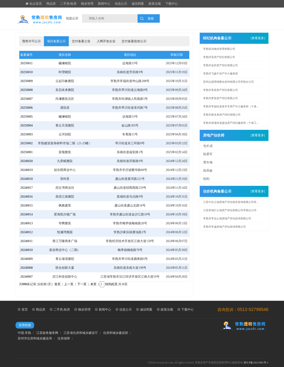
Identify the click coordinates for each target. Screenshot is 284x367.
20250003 (26, 134)
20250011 (26, 63)
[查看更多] (258, 38)
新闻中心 (104, 3)
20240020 (26, 161)
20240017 (26, 187)
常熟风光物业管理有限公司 (219, 48)
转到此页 (111, 284)
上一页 (68, 284)
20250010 (26, 72)
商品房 (51, 3)
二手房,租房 (60, 309)
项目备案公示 (56, 41)
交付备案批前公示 (134, 41)
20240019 (26, 170)
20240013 (26, 223)
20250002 (26, 143)
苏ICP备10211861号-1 (256, 362)
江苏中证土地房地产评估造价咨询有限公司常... (230, 202)
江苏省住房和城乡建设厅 (81, 333)
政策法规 (154, 3)
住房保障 (63, 338)
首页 (57, 284)
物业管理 (87, 3)
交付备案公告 (81, 41)
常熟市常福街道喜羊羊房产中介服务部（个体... (230, 106)
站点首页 (34, 3)
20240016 (26, 196)
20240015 (26, 205)
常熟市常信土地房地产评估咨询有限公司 (227, 218)
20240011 (26, 241)
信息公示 (121, 3)
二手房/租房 (68, 3)
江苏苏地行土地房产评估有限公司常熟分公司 (229, 210)
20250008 (26, 90)
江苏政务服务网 (47, 333)
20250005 (26, 116)
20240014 (26, 214)
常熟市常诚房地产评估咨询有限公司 (224, 226)
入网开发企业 (106, 41)
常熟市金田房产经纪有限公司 (220, 65)
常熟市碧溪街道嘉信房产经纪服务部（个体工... (230, 122)
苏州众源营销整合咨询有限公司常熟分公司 (228, 81)
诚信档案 (138, 3)
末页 (93, 284)
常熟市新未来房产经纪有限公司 (222, 114)
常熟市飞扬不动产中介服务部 (220, 73)
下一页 (82, 284)
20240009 (26, 259)
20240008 (26, 267)
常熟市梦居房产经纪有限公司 (220, 98)
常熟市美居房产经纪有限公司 (220, 90)
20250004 (26, 125)
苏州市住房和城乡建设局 (35, 338)
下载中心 (171, 3)
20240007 (26, 276)
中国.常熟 (24, 333)
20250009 (26, 81)
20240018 (26, 178)
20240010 (26, 250)
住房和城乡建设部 (115, 333)
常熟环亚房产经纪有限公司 (219, 57)
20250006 (26, 107)
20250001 (26, 152)
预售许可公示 (31, 41)
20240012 (26, 232)
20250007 (26, 98)
